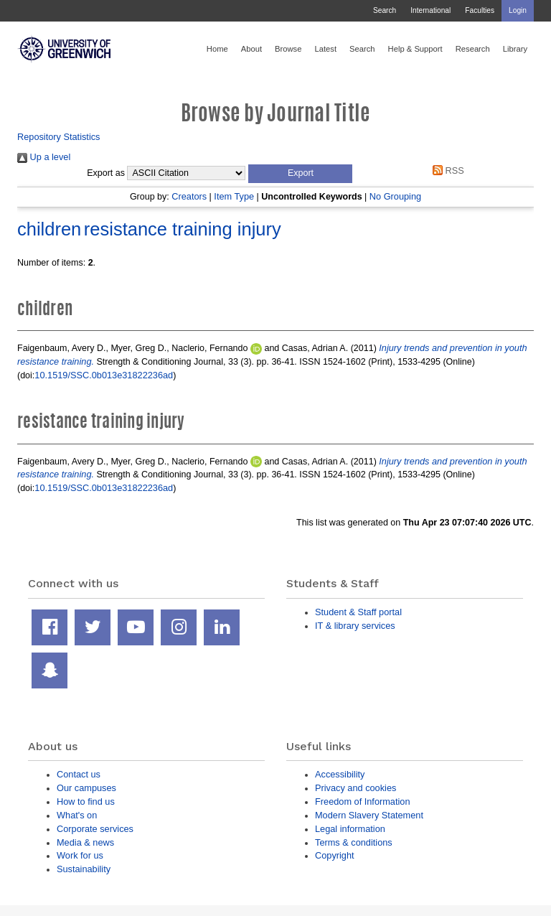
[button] (300, 173)
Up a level (43, 156)
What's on (77, 815)
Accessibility (339, 774)
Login (518, 10)
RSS (446, 170)
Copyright (334, 855)
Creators (189, 196)
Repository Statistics (58, 136)
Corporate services (95, 828)
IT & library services (355, 625)
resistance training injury (182, 229)
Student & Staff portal (358, 612)
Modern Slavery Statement (369, 815)
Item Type (234, 196)
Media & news (85, 842)
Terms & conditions (353, 842)
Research (473, 49)
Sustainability (83, 869)
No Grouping (395, 196)
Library (515, 49)
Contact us (78, 774)
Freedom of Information (362, 801)
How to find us (86, 801)
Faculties (479, 10)
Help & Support (415, 49)
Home (217, 49)
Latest (325, 49)
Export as (106, 173)
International (430, 10)
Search (384, 10)
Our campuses (86, 787)
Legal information (350, 828)
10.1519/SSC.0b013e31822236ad (103, 375)
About (251, 49)
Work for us (80, 855)
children (49, 229)
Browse (288, 49)
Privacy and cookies (355, 787)
